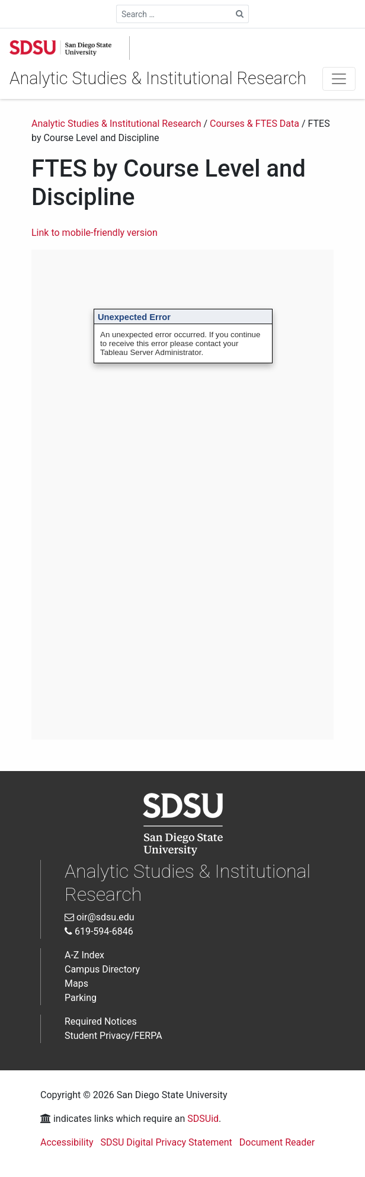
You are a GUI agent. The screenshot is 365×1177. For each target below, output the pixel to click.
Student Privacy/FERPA (113, 1035)
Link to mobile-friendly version (94, 232)
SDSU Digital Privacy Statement (166, 1142)
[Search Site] (240, 14)
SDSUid (203, 1118)
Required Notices (101, 1021)
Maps (76, 983)
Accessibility (67, 1142)
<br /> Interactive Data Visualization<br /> (182, 495)
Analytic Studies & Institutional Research (157, 78)
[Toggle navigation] (339, 79)
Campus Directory (102, 969)
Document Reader (277, 1142)
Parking (81, 997)
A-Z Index (84, 955)
